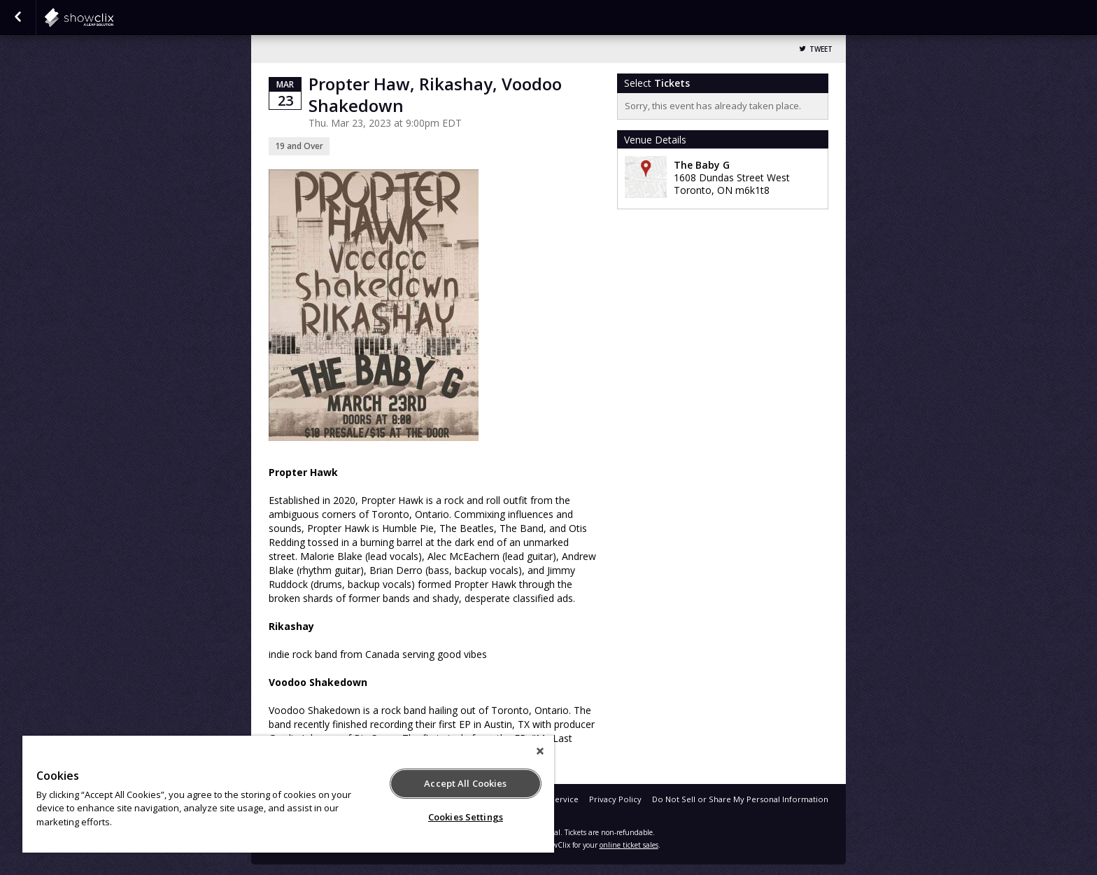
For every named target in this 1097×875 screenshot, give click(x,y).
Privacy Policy (615, 799)
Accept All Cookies (465, 783)
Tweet (821, 49)
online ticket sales (629, 845)
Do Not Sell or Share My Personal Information (740, 799)
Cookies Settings (465, 817)
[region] (288, 794)
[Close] (540, 751)
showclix (113, 17)
